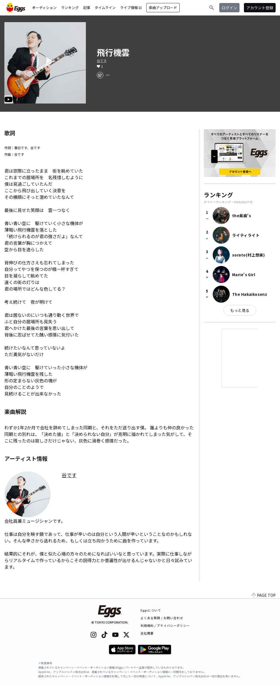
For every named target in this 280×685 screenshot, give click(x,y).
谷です (102, 60)
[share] (100, 75)
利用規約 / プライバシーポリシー (165, 625)
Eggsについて (151, 610)
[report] (107, 75)
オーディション (44, 7)
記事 (86, 7)
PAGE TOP (264, 595)
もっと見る (239, 310)
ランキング (70, 7)
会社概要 (147, 633)
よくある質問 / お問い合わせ (162, 618)
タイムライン (105, 7)
